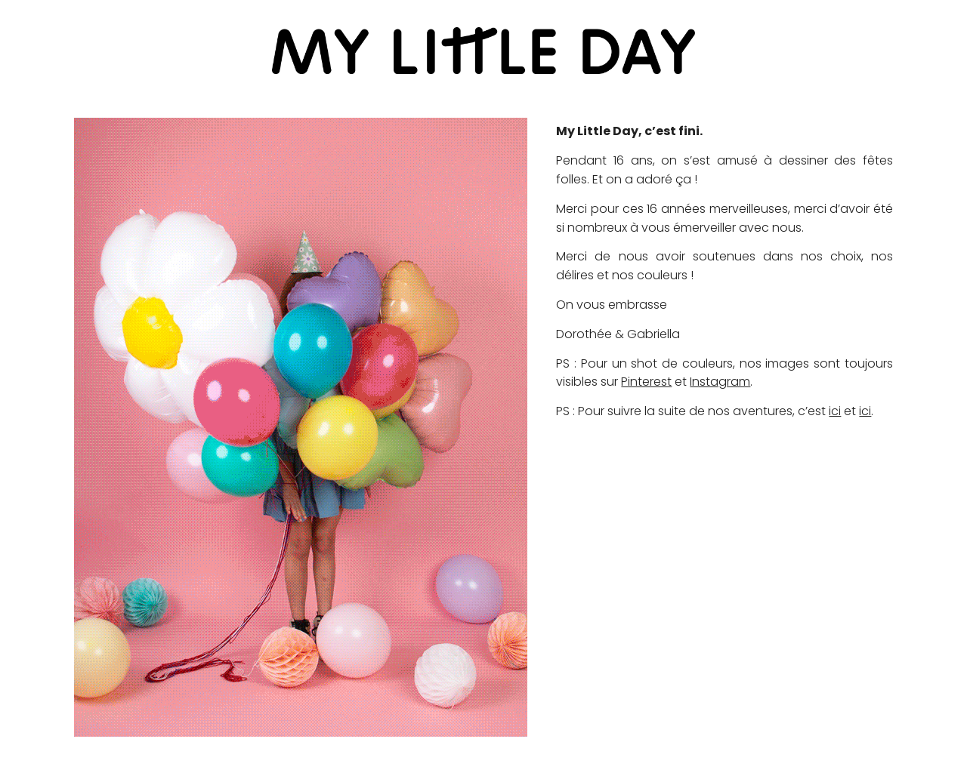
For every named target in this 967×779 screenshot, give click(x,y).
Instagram (720, 381)
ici (835, 411)
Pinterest (646, 381)
